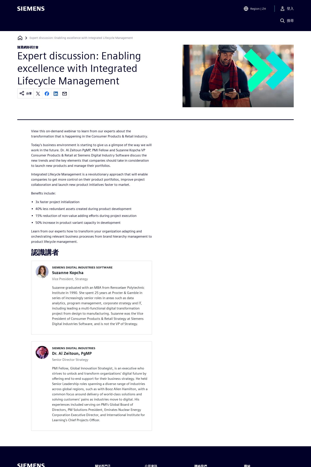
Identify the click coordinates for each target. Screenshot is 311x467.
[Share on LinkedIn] (55, 93)
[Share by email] (64, 93)
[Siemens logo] (30, 9)
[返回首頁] (20, 38)
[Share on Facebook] (47, 93)
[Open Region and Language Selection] (255, 9)
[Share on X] (38, 93)
